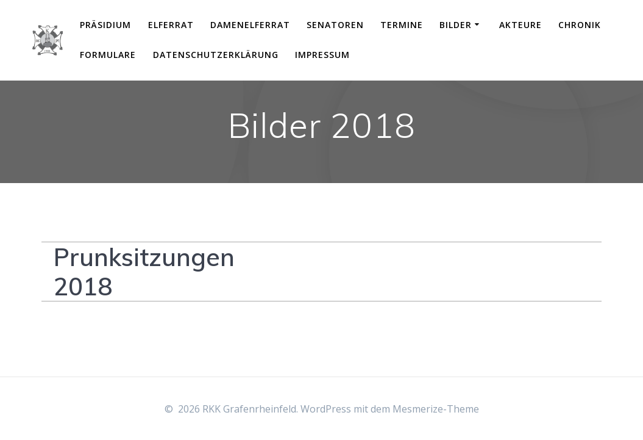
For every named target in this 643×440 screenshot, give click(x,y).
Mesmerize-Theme (436, 409)
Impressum (322, 54)
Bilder (455, 25)
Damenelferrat (250, 25)
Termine (401, 25)
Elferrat (171, 25)
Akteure (520, 25)
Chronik (579, 25)
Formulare (108, 54)
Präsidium (105, 25)
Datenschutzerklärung (216, 54)
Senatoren (335, 25)
